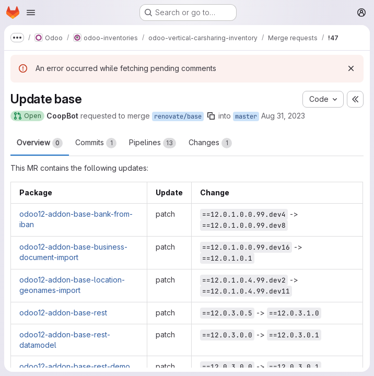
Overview (40, 143)
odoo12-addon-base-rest (63, 312)
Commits (95, 143)
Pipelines (152, 143)
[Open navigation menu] (30, 12)
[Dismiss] (351, 68)
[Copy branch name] (211, 116)
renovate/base (178, 116)
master (246, 116)
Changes (210, 143)
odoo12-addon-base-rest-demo (74, 366)
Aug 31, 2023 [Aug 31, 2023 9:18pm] (283, 115)
